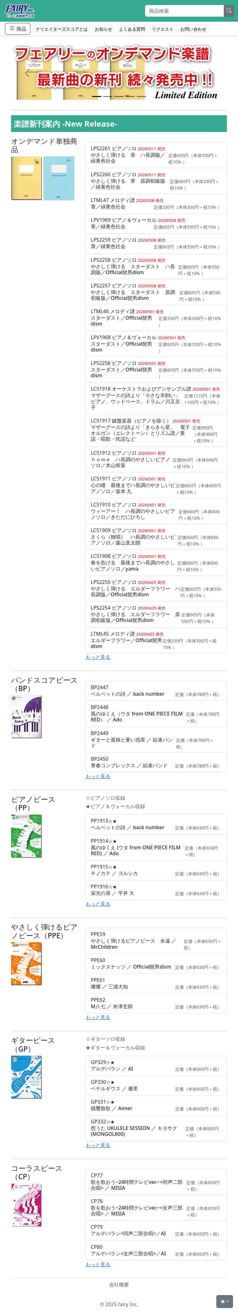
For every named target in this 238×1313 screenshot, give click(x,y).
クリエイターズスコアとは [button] (62, 29)
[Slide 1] (96, 96)
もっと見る (98, 657)
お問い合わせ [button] (193, 29)
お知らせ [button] (103, 29)
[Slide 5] (141, 96)
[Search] (184, 11)
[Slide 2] (107, 96)
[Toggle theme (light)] (224, 1301)
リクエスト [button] (163, 29)
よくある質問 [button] (132, 29)
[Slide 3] (119, 96)
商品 (17, 28)
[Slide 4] (130, 96)
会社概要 (119, 1284)
